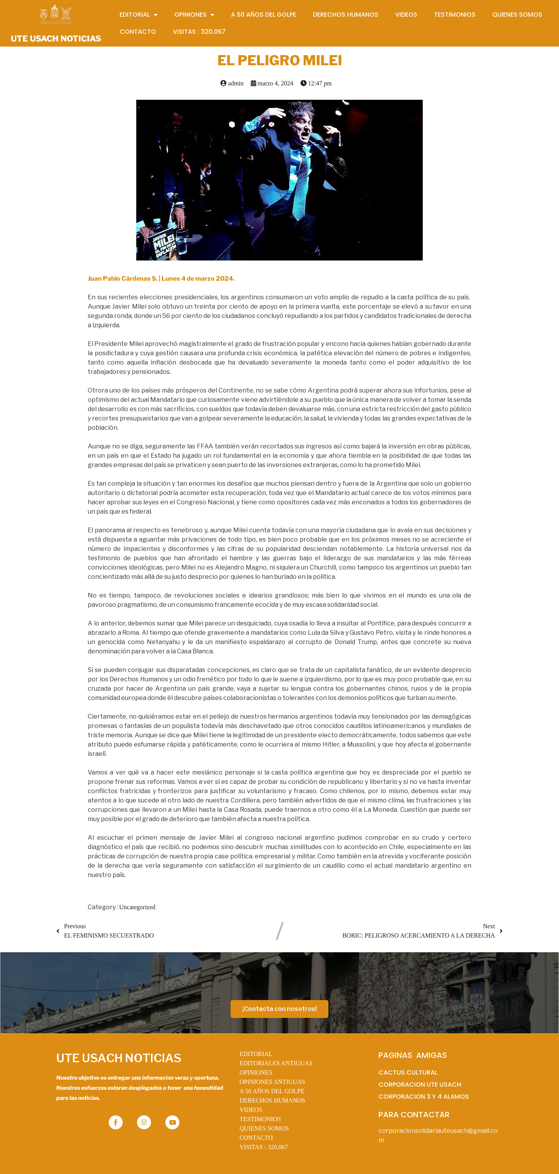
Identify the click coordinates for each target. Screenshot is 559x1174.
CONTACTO (256, 1137)
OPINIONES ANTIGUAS (272, 1081)
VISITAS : (264, 1147)
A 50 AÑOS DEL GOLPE (272, 1091)
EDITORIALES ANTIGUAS (276, 1063)
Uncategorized (137, 907)
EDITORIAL (256, 1054)
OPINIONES (256, 1072)
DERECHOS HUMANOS (272, 1100)
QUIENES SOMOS (264, 1128)
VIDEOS (251, 1109)
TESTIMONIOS (260, 1119)
